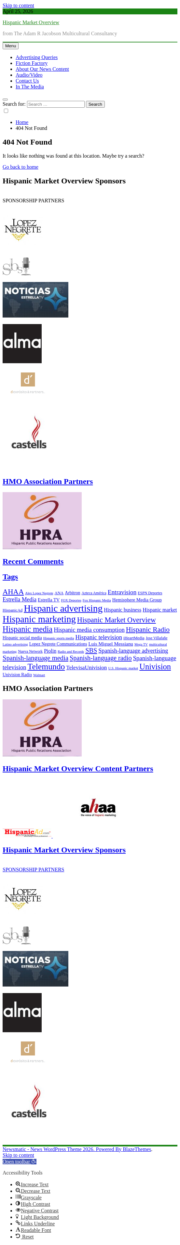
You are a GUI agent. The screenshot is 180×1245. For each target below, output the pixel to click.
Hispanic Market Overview (31, 22)
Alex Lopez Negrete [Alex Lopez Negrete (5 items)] (39, 593)
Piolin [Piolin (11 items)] (50, 651)
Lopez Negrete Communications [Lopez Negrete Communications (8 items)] (58, 644)
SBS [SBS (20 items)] (91, 650)
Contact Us (27, 81)
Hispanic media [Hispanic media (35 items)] (27, 629)
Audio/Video (29, 75)
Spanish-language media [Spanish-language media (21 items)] (35, 657)
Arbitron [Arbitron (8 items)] (72, 592)
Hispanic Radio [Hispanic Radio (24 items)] (148, 629)
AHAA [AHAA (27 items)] (13, 592)
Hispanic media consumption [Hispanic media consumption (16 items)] (89, 629)
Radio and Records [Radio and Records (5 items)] (71, 651)
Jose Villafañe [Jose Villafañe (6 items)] (157, 638)
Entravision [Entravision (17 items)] (122, 592)
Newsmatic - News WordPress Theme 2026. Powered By (63, 1149)
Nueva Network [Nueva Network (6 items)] (30, 651)
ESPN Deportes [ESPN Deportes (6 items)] (150, 593)
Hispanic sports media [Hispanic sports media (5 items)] (58, 638)
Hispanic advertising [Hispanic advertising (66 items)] (63, 608)
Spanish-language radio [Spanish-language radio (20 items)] (101, 657)
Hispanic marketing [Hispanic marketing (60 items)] (39, 619)
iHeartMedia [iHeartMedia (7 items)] (134, 638)
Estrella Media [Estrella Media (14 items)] (19, 599)
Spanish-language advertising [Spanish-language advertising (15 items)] (133, 650)
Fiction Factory (32, 63)
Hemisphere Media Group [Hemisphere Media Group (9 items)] (137, 599)
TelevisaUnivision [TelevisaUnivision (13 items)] (86, 667)
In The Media (30, 86)
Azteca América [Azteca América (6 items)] (93, 593)
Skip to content (18, 5)
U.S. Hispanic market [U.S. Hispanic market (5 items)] (123, 668)
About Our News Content (42, 69)
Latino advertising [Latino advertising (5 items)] (15, 644)
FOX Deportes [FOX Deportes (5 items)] (71, 600)
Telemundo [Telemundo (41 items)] (46, 666)
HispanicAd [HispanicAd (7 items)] (12, 610)
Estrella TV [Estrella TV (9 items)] (49, 599)
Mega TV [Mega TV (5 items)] (141, 644)
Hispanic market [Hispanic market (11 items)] (160, 610)
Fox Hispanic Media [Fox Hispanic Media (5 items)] (97, 600)
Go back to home (20, 167)
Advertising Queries (37, 57)
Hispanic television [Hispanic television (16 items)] (98, 637)
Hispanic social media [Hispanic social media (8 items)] (22, 637)
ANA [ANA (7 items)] (59, 593)
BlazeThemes (137, 1149)
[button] (19, 1161)
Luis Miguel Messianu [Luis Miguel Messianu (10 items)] (111, 643)
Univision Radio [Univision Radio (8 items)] (17, 674)
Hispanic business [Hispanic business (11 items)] (122, 610)
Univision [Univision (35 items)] (155, 666)
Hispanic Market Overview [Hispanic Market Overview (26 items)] (116, 620)
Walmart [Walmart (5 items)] (39, 675)
